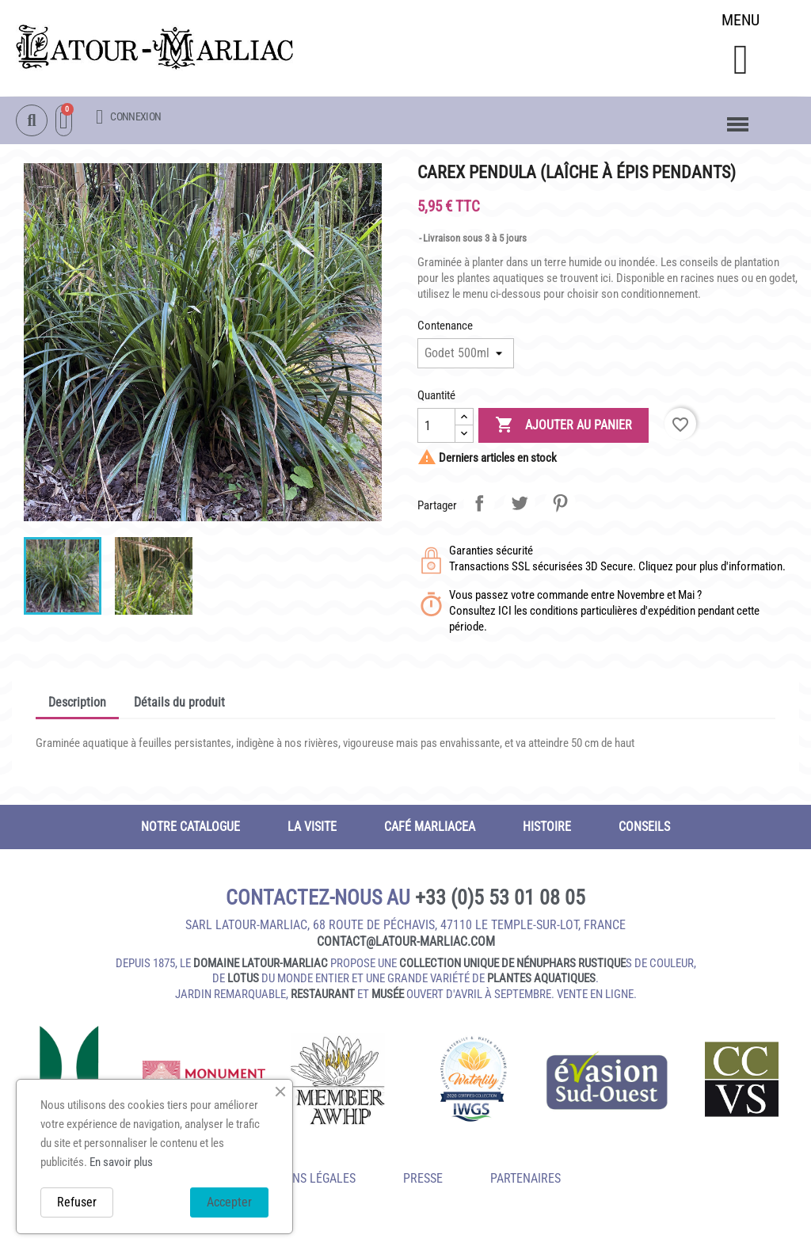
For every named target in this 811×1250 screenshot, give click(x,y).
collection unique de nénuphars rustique (512, 965)
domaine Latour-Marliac (260, 965)
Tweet (519, 504)
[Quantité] (436, 427)
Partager (479, 504)
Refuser (77, 1202)
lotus (243, 980)
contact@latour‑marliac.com (406, 943)
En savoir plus (121, 1162)
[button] (740, 61)
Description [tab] (77, 703)
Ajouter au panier (563, 427)
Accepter (229, 1202)
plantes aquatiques (541, 980)
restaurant (323, 996)
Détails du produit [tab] (179, 703)
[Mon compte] (128, 117)
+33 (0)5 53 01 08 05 (500, 899)
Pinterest (560, 504)
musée (387, 996)
